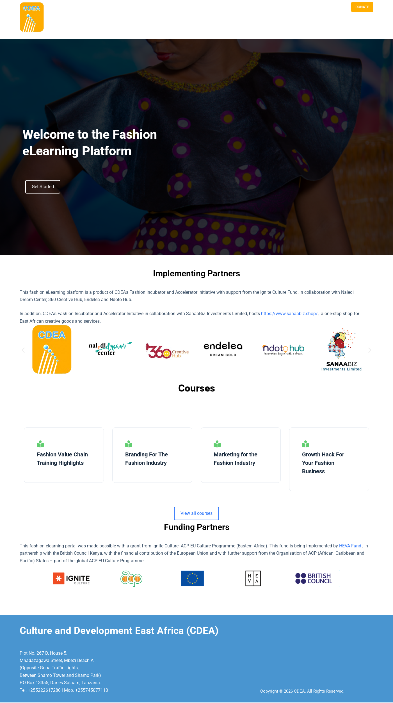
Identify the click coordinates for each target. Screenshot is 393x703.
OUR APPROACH (284, 28)
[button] (23, 350)
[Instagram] (329, 7)
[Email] (316, 7)
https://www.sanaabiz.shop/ (289, 313)
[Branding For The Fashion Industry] (128, 443)
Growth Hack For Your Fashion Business (323, 463)
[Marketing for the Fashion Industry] (217, 443)
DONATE (362, 7)
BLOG (229, 28)
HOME (195, 28)
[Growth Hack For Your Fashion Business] (305, 443)
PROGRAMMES (252, 28)
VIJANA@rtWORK (359, 28)
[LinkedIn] (341, 7)
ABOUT (212, 28)
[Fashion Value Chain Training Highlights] (40, 443)
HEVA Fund (350, 546)
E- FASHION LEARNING (321, 28)
